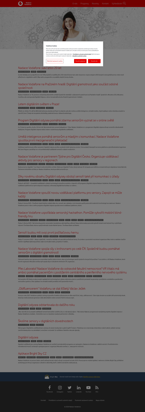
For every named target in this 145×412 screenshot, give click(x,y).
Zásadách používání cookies (79, 56)
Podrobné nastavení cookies (55, 61)
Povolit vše (94, 61)
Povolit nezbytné (80, 61)
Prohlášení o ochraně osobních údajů (82, 54)
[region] (73, 53)
